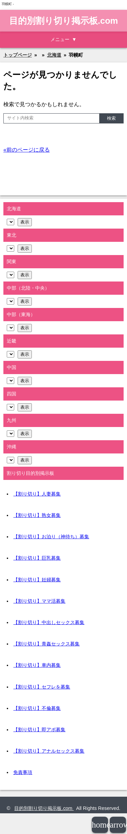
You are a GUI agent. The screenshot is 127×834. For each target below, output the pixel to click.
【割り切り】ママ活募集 (39, 601)
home (100, 824)
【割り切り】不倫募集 (37, 708)
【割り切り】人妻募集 (37, 494)
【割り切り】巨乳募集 (37, 558)
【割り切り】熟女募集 (37, 515)
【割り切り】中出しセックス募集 (48, 622)
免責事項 (22, 772)
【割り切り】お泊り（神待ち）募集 (51, 536)
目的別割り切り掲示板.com (63, 20)
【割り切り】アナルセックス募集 (48, 751)
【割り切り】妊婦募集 (37, 579)
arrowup (118, 824)
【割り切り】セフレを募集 (41, 687)
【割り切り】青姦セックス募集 (46, 643)
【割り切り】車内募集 (37, 665)
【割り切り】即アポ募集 (39, 729)
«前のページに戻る (26, 150)
